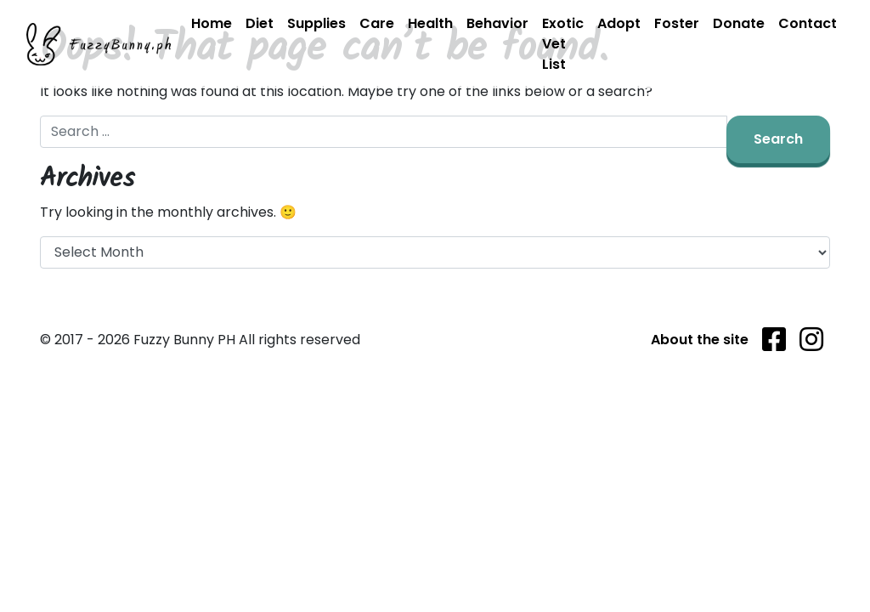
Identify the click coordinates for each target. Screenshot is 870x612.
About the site (700, 339)
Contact (807, 23)
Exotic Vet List (563, 44)
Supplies (316, 23)
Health (430, 23)
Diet (260, 23)
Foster (676, 23)
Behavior (497, 23)
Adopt (619, 23)
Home (211, 23)
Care (376, 23)
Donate (739, 23)
